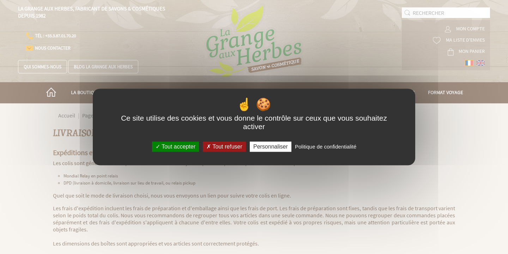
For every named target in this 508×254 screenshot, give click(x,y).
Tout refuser (224, 147)
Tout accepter (175, 147)
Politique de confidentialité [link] (325, 147)
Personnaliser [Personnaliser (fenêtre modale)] (270, 147)
